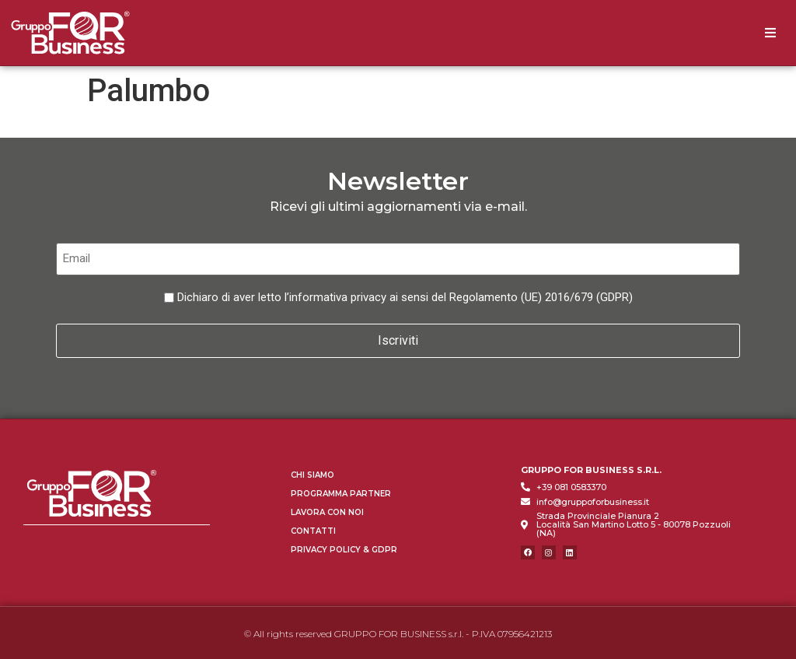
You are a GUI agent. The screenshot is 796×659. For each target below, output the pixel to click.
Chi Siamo (312, 473)
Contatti (313, 529)
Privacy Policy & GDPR (344, 547)
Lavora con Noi (327, 510)
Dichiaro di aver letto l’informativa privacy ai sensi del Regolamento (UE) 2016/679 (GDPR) (405, 297)
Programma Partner (341, 491)
